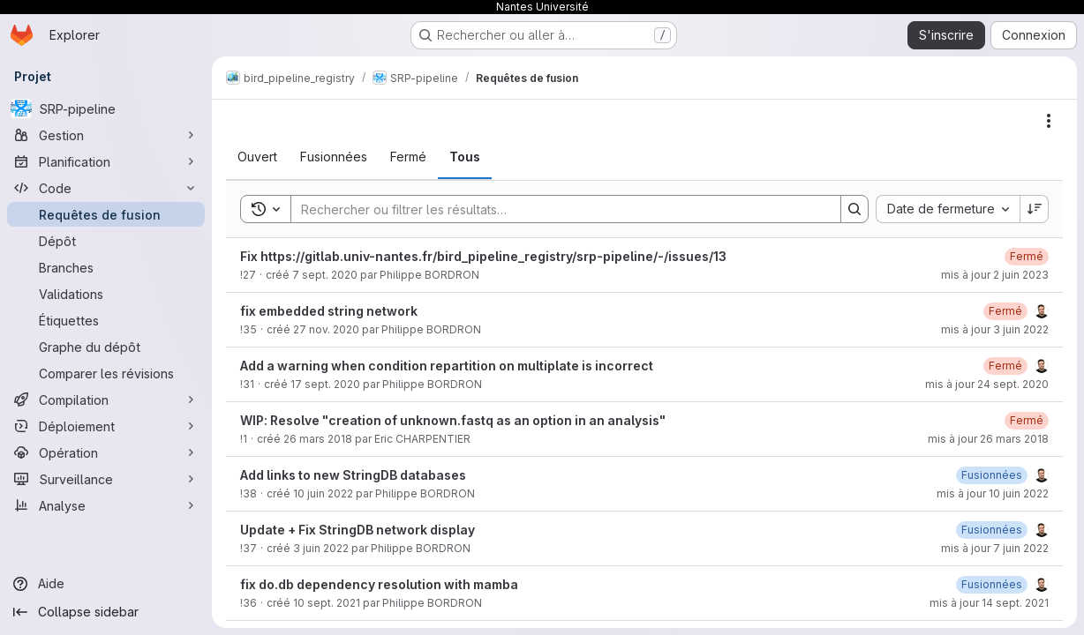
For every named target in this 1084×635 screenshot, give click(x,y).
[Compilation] (106, 399)
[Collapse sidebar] (106, 612)
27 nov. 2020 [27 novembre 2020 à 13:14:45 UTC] (326, 329)
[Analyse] (106, 505)
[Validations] (106, 293)
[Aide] (106, 584)
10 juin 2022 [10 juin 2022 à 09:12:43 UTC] (323, 493)
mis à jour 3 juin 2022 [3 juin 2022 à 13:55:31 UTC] (995, 329)
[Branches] (106, 267)
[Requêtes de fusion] (106, 214)
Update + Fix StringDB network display (357, 529)
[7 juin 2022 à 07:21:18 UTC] (992, 529)
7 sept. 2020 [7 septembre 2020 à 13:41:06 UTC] (325, 274)
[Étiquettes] (106, 320)
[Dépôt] (106, 240)
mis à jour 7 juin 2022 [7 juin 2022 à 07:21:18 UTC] (995, 548)
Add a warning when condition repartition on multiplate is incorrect (446, 365)
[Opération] (106, 452)
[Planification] (106, 161)
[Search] (557, 209)
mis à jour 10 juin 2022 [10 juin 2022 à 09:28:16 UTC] (993, 493)
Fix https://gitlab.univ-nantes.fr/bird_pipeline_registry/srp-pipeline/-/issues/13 (483, 256)
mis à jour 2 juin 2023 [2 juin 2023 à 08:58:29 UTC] (995, 274)
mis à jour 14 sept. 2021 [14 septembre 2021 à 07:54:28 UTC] (989, 602)
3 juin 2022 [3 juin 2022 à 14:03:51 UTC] (321, 548)
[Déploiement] (106, 426)
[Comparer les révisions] (106, 373)
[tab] (257, 157)
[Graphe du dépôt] (106, 346)
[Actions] (1049, 121)
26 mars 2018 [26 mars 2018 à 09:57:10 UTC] (317, 438)
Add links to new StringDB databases (353, 474)
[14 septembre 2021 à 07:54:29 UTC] (992, 584)
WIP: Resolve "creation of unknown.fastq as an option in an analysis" (453, 420)
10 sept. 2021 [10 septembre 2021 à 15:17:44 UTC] (326, 602)
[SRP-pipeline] (106, 108)
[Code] (106, 188)
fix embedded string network (329, 310)
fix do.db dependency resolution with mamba (379, 584)
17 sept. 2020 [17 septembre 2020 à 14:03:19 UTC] (325, 384)
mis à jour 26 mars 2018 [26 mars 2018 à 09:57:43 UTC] (988, 438)
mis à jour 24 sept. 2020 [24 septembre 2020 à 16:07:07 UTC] (987, 384)
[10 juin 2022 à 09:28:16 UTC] (992, 475)
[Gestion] (106, 135)
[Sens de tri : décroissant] (1034, 209)
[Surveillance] (106, 479)
